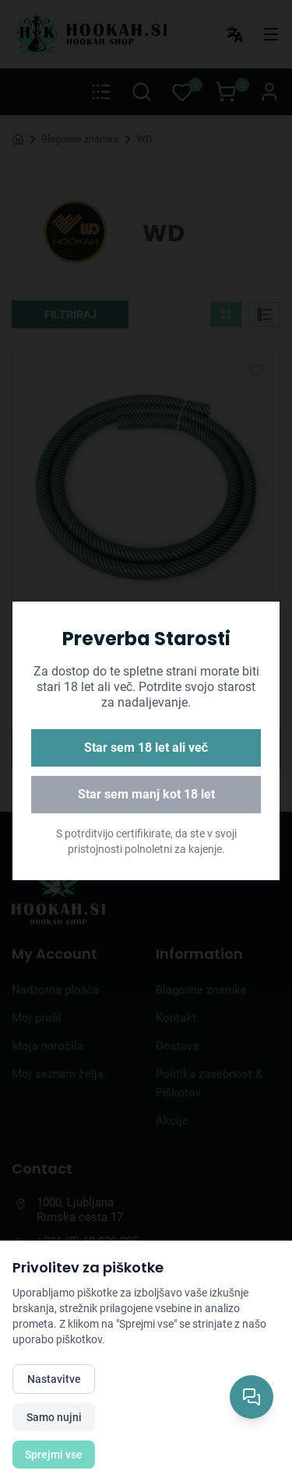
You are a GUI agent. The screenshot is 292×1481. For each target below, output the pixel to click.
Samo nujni (54, 1417)
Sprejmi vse (54, 1454)
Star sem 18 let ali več (146, 747)
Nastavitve (54, 1379)
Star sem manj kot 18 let (146, 794)
